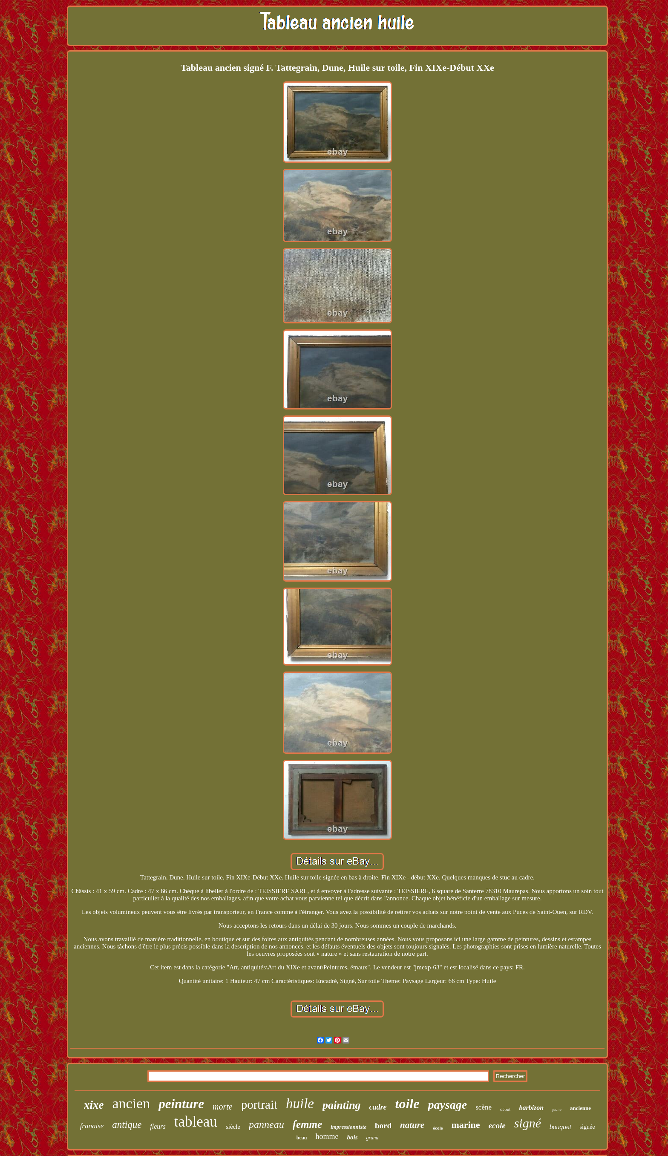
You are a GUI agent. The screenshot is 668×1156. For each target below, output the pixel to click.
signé (527, 1123)
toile (407, 1103)
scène (483, 1107)
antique (126, 1124)
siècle (233, 1126)
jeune (556, 1109)
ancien (131, 1103)
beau (302, 1138)
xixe (94, 1104)
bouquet (560, 1127)
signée (587, 1127)
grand (372, 1138)
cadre (378, 1107)
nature (412, 1125)
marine (465, 1124)
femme (307, 1124)
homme (326, 1136)
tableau (195, 1121)
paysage (447, 1104)
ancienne (580, 1108)
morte (223, 1106)
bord (383, 1125)
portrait (259, 1104)
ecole (497, 1125)
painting (341, 1105)
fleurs (157, 1126)
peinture (181, 1103)
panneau (266, 1124)
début (505, 1109)
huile (300, 1103)
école (438, 1127)
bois (352, 1137)
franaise (92, 1126)
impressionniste (348, 1127)
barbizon (531, 1107)
